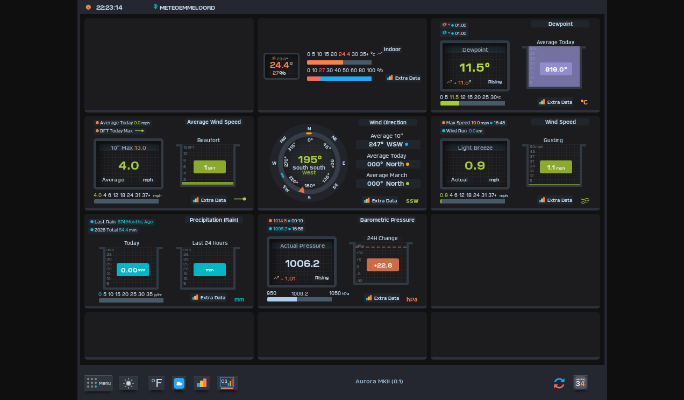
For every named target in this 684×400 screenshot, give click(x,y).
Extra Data (403, 77)
